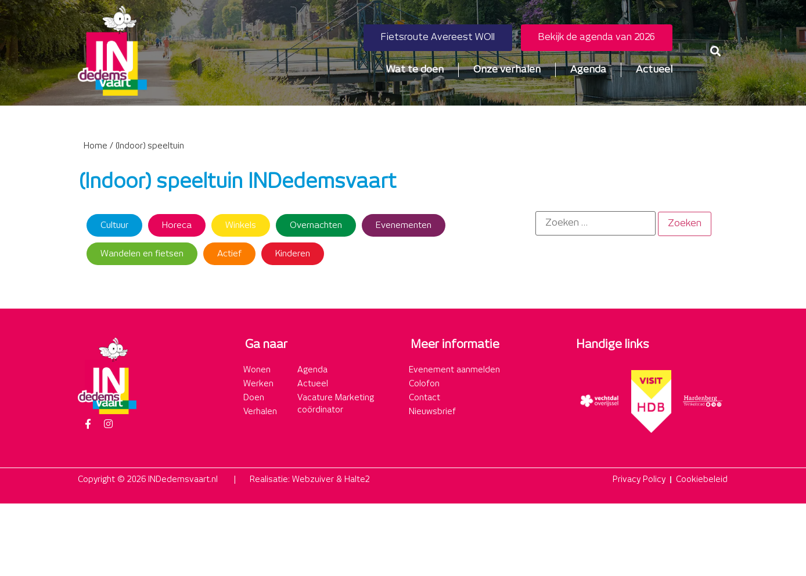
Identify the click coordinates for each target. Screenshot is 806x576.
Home (95, 146)
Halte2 (357, 480)
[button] (715, 50)
